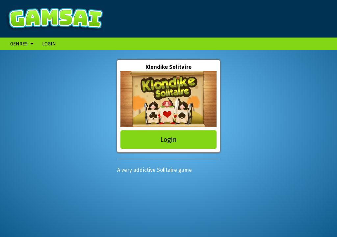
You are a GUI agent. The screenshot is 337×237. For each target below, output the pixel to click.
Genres (19, 44)
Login (49, 44)
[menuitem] (20, 44)
